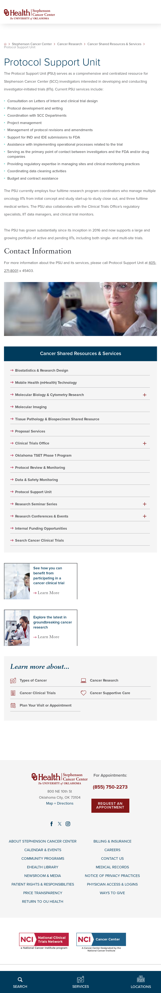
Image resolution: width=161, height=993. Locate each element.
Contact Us (112, 858)
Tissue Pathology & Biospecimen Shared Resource (57, 419)
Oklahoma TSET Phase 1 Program (43, 455)
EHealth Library (42, 867)
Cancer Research (69, 44)
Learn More (48, 593)
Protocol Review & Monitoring (40, 467)
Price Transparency (42, 893)
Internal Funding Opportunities (41, 528)
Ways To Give (112, 893)
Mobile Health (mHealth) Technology (46, 382)
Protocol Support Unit (33, 492)
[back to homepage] (5, 44)
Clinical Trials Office (32, 443)
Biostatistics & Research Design (41, 370)
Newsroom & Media (42, 876)
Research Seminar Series (36, 504)
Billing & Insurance (112, 841)
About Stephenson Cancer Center (43, 841)
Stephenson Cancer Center (32, 44)
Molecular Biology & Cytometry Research (49, 395)
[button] (144, 395)
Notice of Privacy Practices (112, 876)
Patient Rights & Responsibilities (43, 884)
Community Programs (42, 858)
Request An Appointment (110, 806)
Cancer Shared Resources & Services (114, 44)
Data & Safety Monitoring (36, 480)
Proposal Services (30, 431)
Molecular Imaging (31, 407)
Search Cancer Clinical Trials (39, 540)
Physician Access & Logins (112, 884)
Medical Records (112, 867)
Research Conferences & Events (41, 516)
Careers (112, 850)
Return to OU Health (42, 902)
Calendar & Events (42, 850)
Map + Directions (59, 803)
